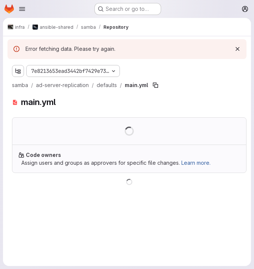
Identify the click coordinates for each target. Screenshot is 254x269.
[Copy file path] (155, 85)
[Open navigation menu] (22, 9)
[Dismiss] (237, 48)
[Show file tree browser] (18, 71)
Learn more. (196, 163)
